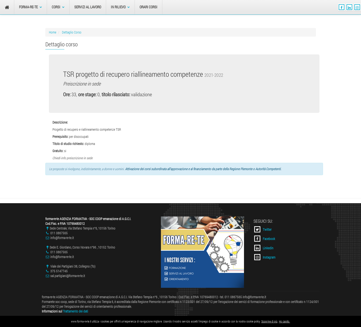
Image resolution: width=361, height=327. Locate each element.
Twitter (263, 229)
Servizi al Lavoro (87, 7)
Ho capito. (284, 321)
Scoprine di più (269, 321)
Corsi (58, 7)
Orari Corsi (148, 7)
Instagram (264, 257)
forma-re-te (30, 7)
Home (52, 32)
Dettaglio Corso (71, 32)
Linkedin (263, 248)
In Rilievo (120, 7)
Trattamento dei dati (75, 311)
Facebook (264, 239)
